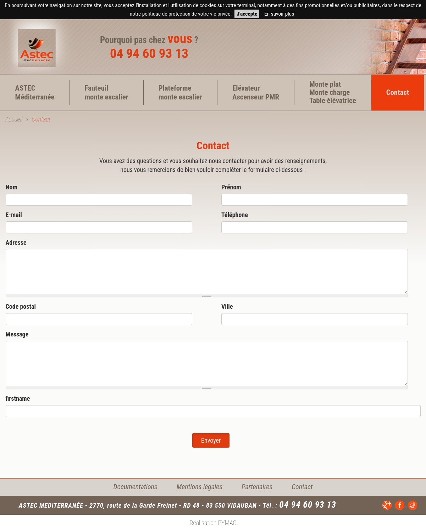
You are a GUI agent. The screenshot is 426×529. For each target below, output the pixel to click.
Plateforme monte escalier (180, 92)
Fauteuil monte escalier (106, 92)
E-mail (14, 214)
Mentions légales (199, 487)
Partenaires (257, 487)
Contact (397, 92)
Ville (227, 306)
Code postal (21, 306)
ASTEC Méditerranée (35, 92)
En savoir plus (279, 14)
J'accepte (247, 14)
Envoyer (211, 440)
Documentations (135, 487)
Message (17, 334)
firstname (18, 398)
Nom (11, 187)
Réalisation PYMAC (213, 523)
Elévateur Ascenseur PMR (255, 92)
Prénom (231, 187)
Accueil (14, 119)
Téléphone (234, 214)
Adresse (16, 242)
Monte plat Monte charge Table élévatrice (332, 92)
